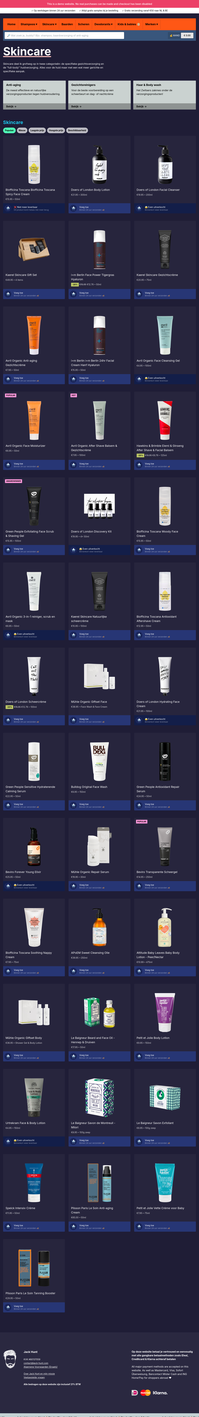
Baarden (67, 24)
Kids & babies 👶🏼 (129, 24)
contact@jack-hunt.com (36, 1363)
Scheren (83, 24)
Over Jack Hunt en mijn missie (39, 1373)
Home (11, 24)
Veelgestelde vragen (34, 1377)
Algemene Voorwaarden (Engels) (40, 1366)
